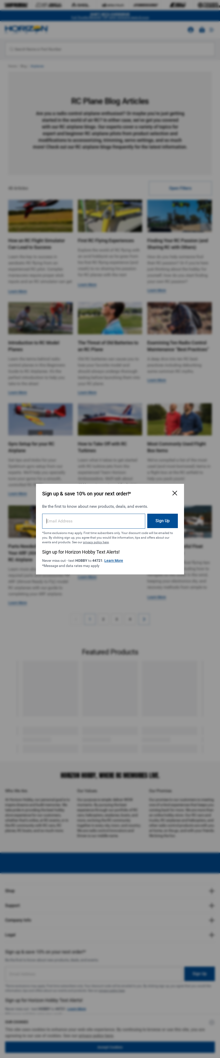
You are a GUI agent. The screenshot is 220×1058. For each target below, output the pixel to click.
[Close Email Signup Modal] (175, 493)
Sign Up (162, 520)
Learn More (113, 560)
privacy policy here (96, 542)
